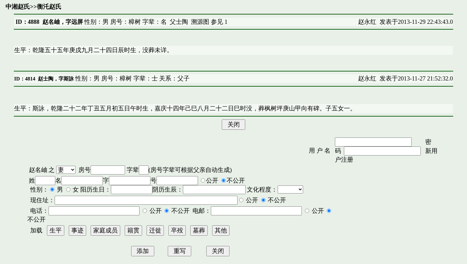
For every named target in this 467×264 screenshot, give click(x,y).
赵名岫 (38, 169)
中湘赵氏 (17, 6)
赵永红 (367, 21)
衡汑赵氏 (49, 6)
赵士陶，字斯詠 (56, 78)
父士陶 (179, 21)
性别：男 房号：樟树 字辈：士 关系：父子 (132, 78)
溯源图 (200, 21)
